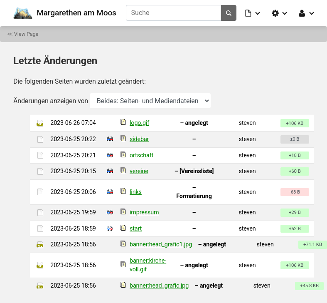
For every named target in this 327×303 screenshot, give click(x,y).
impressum (144, 212)
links (136, 192)
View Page (26, 34)
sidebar (139, 139)
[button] (253, 13)
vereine (139, 171)
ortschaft (141, 155)
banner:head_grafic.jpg (159, 285)
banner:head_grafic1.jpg (161, 244)
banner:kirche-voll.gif (148, 265)
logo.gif (139, 123)
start (136, 228)
